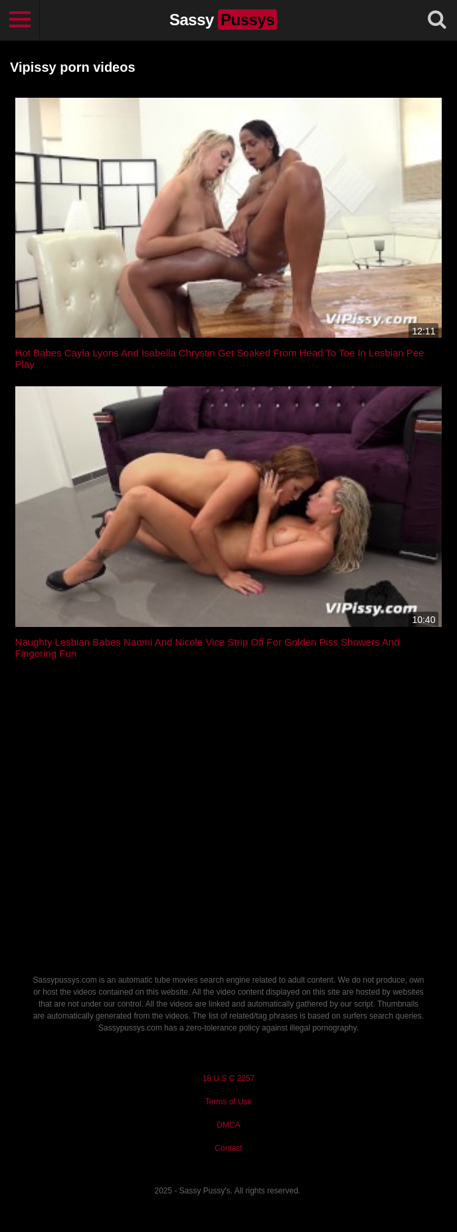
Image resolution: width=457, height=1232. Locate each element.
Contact (228, 1148)
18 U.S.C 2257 (229, 1078)
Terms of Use (228, 1101)
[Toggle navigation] (20, 20)
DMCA (228, 1125)
